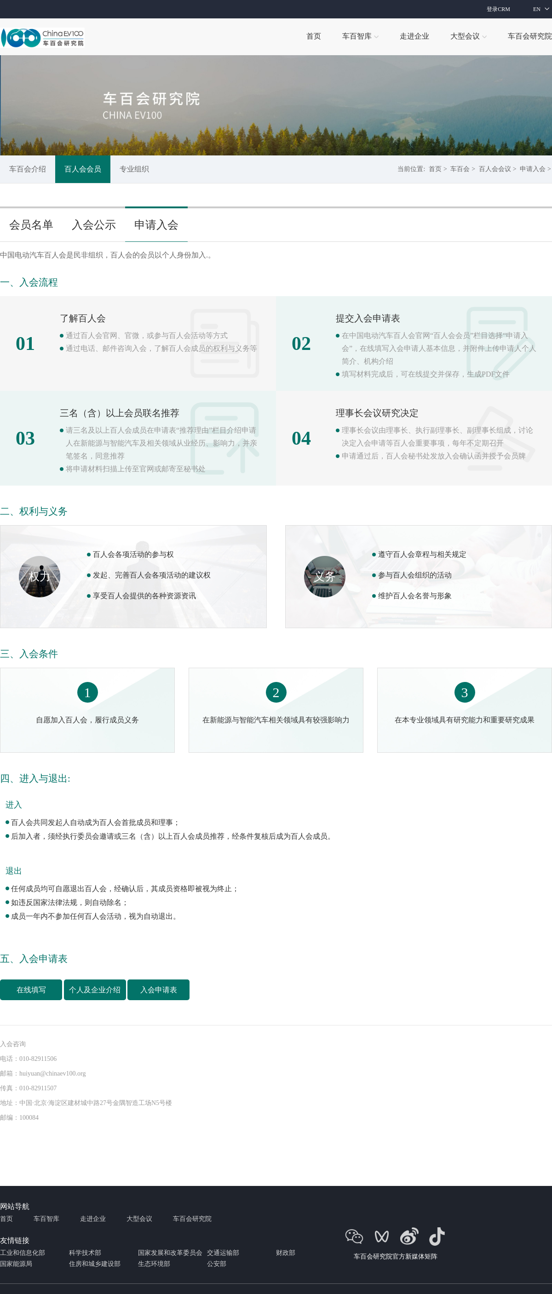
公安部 (216, 1263)
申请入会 (533, 169)
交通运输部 (223, 1252)
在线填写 (31, 990)
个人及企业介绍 (95, 990)
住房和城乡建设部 (95, 1263)
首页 (435, 169)
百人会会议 (495, 169)
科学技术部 (85, 1252)
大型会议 (139, 1218)
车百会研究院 (192, 1218)
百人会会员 (82, 169)
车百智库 (46, 1218)
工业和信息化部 (22, 1252)
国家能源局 (16, 1263)
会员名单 (31, 225)
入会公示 (94, 225)
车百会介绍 (27, 169)
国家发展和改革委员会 (170, 1252)
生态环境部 (154, 1263)
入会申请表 (158, 990)
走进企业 (93, 1218)
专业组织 (134, 169)
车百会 (460, 169)
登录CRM (498, 9)
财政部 (285, 1252)
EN (536, 9)
